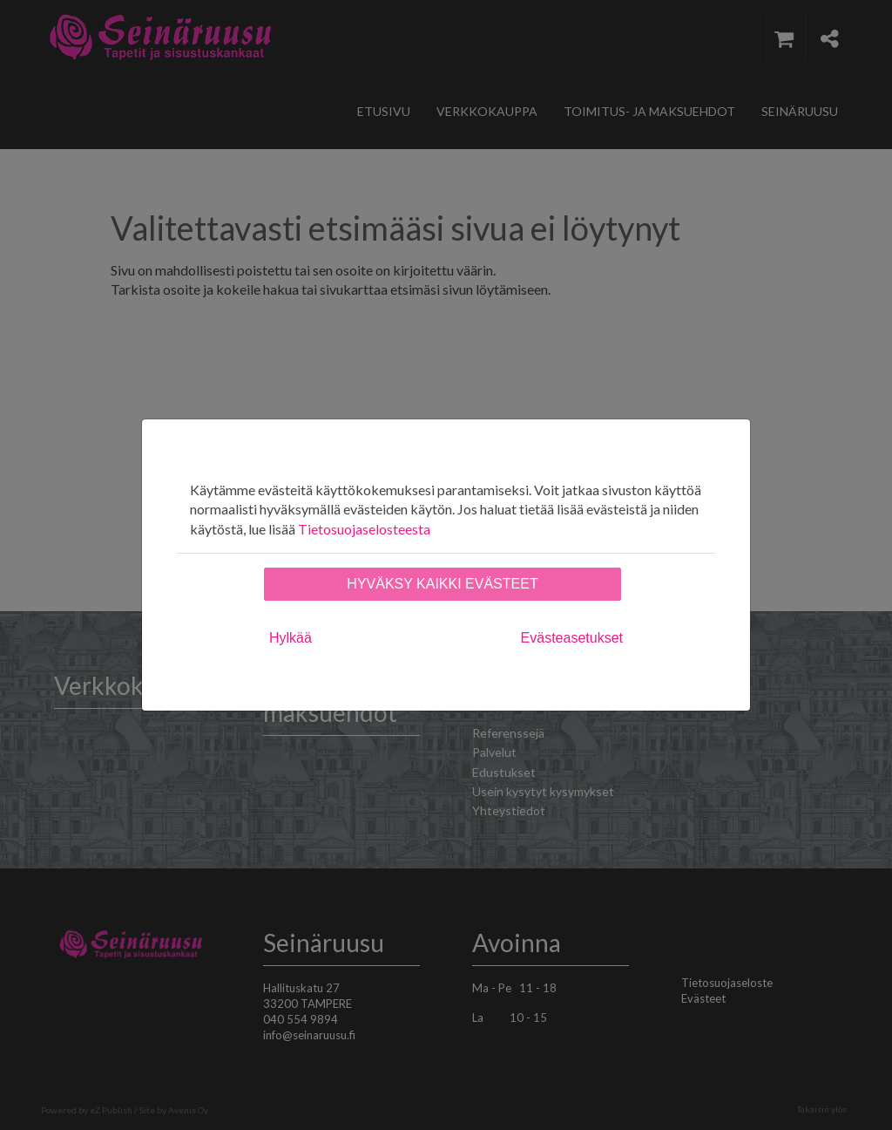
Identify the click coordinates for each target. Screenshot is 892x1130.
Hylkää (290, 637)
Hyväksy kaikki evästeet (442, 583)
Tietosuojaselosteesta (364, 529)
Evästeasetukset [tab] (572, 637)
